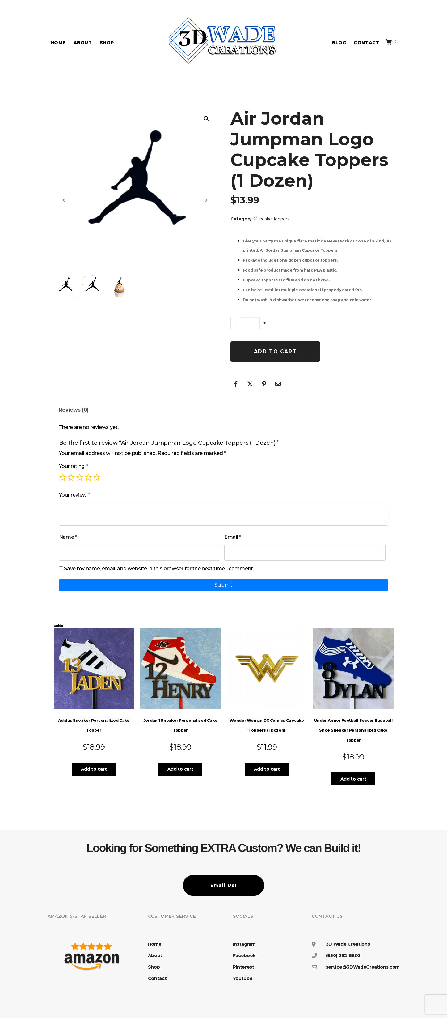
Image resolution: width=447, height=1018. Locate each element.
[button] (206, 118)
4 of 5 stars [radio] (88, 477)
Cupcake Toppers (271, 219)
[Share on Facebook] (236, 384)
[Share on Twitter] (249, 384)
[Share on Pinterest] (264, 384)
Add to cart (275, 351)
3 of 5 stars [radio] (79, 477)
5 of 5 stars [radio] (96, 477)
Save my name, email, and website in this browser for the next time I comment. (159, 568)
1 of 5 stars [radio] (62, 477)
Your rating (73, 466)
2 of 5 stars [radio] (71, 477)
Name (68, 537)
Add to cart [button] (94, 769)
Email (232, 537)
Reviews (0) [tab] (74, 410)
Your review (74, 495)
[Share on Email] (278, 384)
